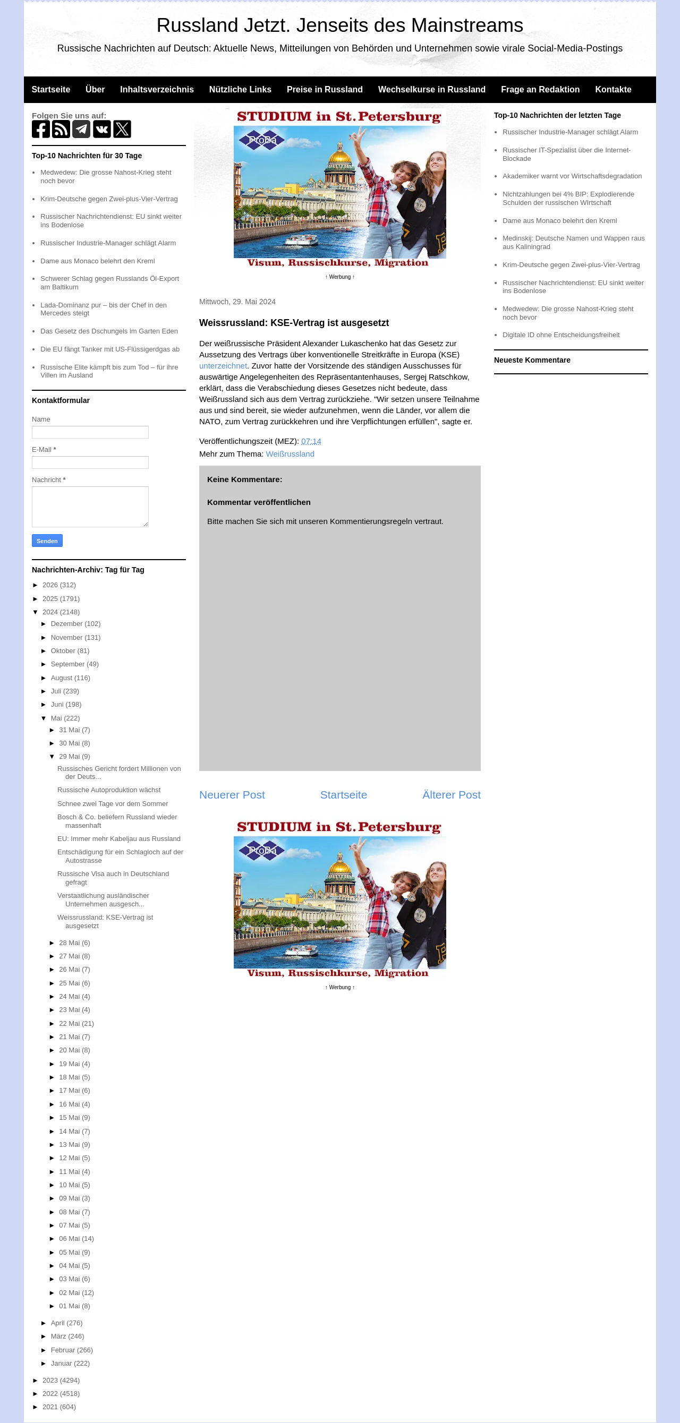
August (62, 678)
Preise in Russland (325, 89)
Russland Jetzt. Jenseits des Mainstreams (340, 25)
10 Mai (70, 1185)
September (69, 664)
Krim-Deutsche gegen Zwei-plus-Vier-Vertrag (108, 199)
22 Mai (70, 1023)
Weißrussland (290, 453)
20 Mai (70, 1050)
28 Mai (70, 943)
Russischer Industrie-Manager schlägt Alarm (108, 243)
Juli (57, 691)
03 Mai (70, 1279)
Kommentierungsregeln (371, 521)
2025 (51, 599)
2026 (51, 585)
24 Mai (70, 996)
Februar (64, 1350)
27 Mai (70, 956)
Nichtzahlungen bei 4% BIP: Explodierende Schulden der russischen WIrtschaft (568, 198)
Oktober (64, 651)
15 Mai (70, 1117)
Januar (62, 1363)
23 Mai (70, 1010)
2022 (51, 1394)
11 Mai (70, 1172)
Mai (57, 718)
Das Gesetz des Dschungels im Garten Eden (109, 331)
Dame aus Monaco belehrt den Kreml (97, 261)
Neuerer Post (232, 794)
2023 (51, 1380)
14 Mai (70, 1131)
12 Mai (70, 1158)
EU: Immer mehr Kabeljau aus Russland (119, 839)
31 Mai (70, 730)
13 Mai (70, 1144)
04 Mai (70, 1266)
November (68, 637)
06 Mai (70, 1238)
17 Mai (70, 1090)
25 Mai (70, 983)
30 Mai (70, 743)
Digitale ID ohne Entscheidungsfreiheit (561, 335)
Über (95, 89)
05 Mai (70, 1252)
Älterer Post (451, 794)
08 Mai (70, 1212)
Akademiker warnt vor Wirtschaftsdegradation (572, 176)
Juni (58, 704)
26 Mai (70, 969)
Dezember (68, 624)
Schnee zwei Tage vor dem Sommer (112, 804)
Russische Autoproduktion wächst (108, 790)
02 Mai (70, 1293)
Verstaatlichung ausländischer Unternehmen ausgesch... (103, 899)
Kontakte (613, 89)
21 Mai (70, 1037)
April (59, 1323)
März (60, 1336)
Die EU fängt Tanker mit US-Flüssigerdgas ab (110, 349)
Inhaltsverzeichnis (157, 89)
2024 (51, 612)
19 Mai (70, 1064)
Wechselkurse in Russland (432, 89)
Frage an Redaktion (540, 89)
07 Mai (70, 1225)
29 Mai (70, 756)
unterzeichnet (223, 365)
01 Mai (70, 1306)
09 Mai (70, 1198)
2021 (51, 1407)
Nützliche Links (240, 89)
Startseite (50, 89)
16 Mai (70, 1104)
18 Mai (70, 1077)
